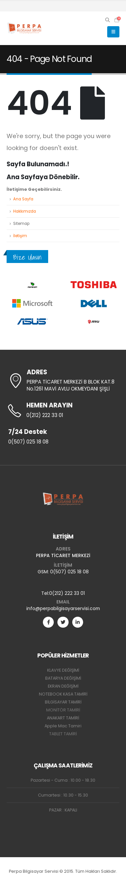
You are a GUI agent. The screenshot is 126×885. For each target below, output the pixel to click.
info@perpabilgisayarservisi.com (63, 608)
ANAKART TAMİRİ (63, 718)
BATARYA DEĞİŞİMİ (63, 678)
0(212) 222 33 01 (67, 593)
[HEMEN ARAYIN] (63, 410)
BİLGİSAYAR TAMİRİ (63, 702)
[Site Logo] (25, 28)
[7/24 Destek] (63, 437)
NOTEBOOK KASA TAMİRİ (63, 694)
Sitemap (21, 223)
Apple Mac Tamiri (63, 726)
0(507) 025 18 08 (69, 571)
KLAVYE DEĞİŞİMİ (63, 670)
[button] (107, 20)
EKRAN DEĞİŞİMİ (63, 686)
